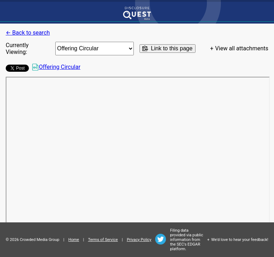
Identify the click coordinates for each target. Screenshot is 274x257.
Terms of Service (103, 239)
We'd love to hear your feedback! (239, 239)
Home (73, 239)
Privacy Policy (139, 239)
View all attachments (241, 48)
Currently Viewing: (17, 48)
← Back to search (28, 32)
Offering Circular (56, 67)
